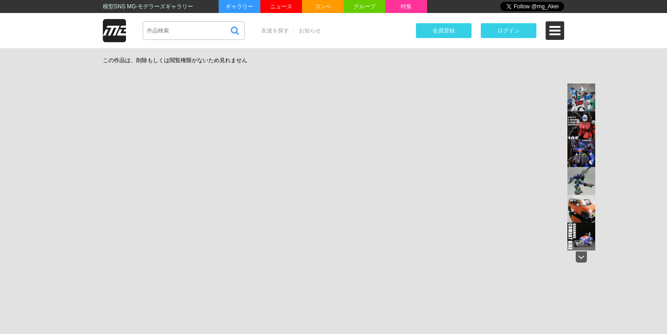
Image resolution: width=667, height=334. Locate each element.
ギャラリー (239, 6)
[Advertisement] (486, 122)
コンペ (323, 6)
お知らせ (310, 30)
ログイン (508, 30)
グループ (364, 6)
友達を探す (275, 30)
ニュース (281, 6)
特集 (406, 6)
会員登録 (444, 30)
